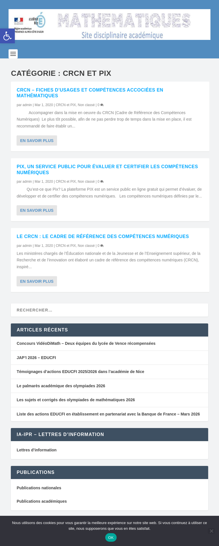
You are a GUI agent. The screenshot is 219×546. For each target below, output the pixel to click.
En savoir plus (36, 142)
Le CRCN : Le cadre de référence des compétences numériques (103, 238)
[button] (7, 35)
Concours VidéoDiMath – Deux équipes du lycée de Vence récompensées (86, 345)
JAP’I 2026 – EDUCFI (36, 359)
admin (27, 107)
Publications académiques (42, 503)
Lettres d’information (36, 452)
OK (110, 537)
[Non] (211, 531)
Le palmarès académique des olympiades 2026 (61, 388)
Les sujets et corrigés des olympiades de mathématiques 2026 (76, 402)
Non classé (86, 107)
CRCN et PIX (66, 107)
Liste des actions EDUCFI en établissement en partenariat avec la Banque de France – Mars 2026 (108, 416)
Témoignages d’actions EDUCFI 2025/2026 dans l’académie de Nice (80, 374)
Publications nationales (39, 490)
